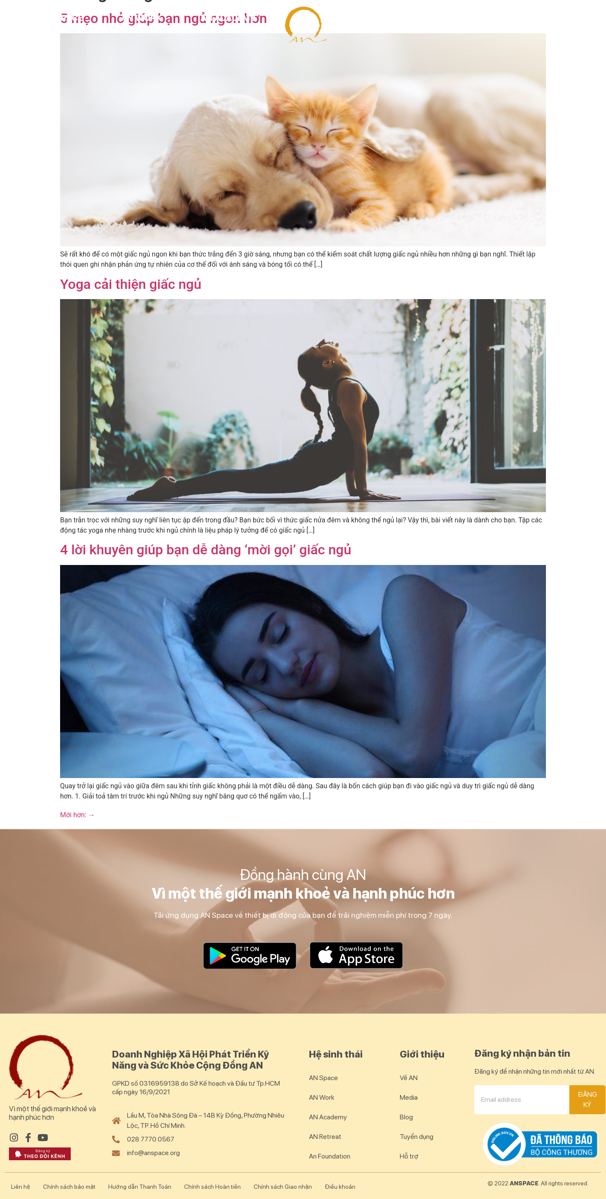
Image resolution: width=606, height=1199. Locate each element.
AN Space (62, 18)
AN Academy (228, 18)
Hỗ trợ (409, 1156)
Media (409, 1097)
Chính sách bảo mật (69, 1186)
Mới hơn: (77, 815)
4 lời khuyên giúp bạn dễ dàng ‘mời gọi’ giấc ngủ (205, 550)
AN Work (141, 18)
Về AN (409, 1078)
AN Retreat (381, 18)
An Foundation (329, 1156)
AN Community (479, 18)
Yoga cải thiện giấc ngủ (131, 284)
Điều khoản (340, 1186)
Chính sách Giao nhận (283, 1186)
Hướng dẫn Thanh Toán (139, 1186)
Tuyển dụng (416, 1137)
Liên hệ (20, 1186)
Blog (563, 18)
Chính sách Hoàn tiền (212, 1186)
